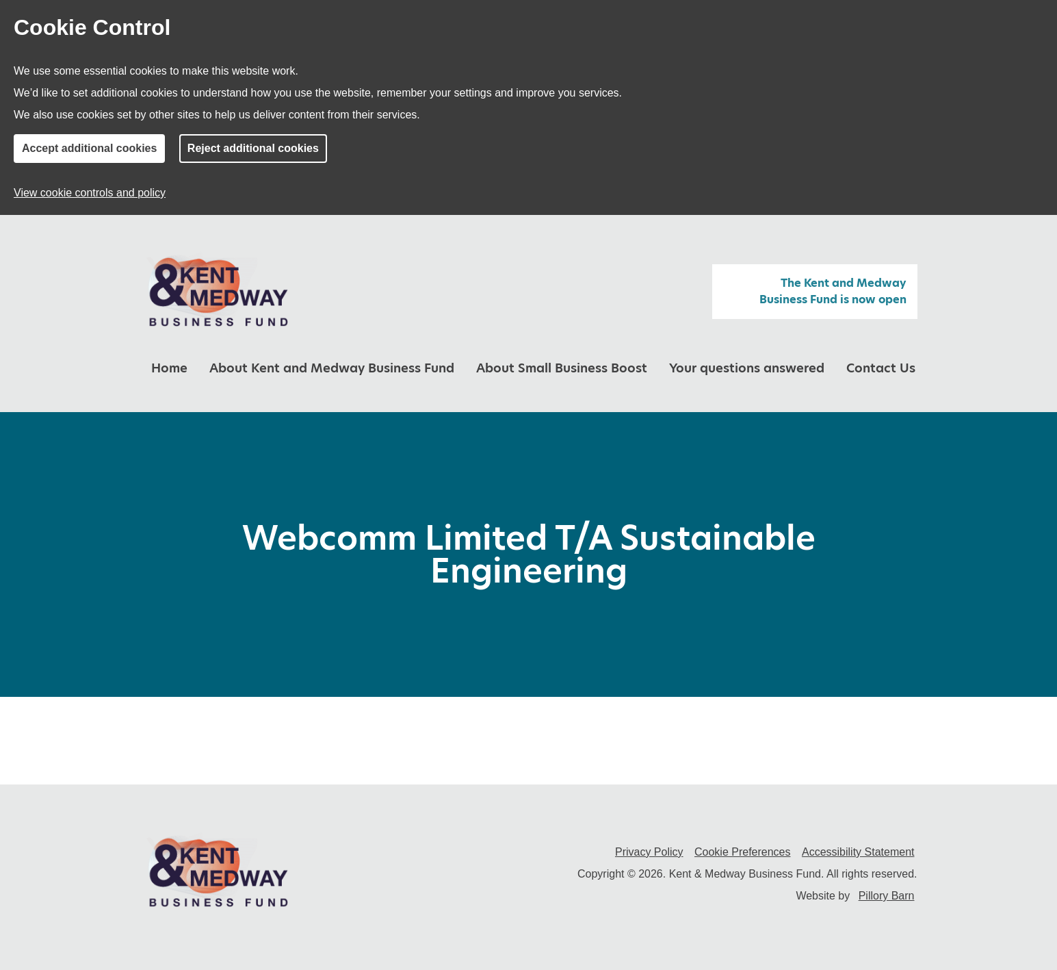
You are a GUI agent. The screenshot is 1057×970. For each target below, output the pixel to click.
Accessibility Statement (858, 852)
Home (169, 367)
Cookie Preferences (742, 852)
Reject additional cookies (253, 148)
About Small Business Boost (561, 367)
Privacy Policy (649, 852)
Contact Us (880, 367)
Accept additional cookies (89, 148)
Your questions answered (746, 367)
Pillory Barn (887, 896)
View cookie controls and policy (90, 193)
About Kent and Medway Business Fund (331, 367)
